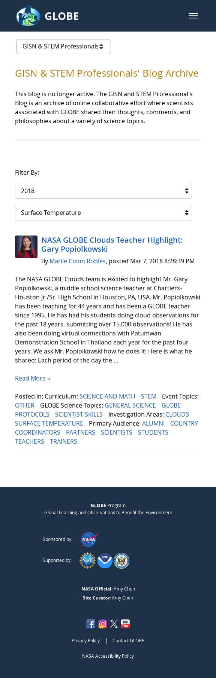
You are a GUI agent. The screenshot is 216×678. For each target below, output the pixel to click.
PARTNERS (81, 432)
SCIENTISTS (117, 432)
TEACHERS (30, 441)
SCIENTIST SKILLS (79, 414)
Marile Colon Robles (78, 261)
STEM (149, 396)
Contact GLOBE (128, 640)
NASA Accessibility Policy (108, 656)
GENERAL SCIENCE (131, 405)
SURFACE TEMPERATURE (50, 423)
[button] (193, 16)
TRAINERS (64, 441)
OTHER (25, 405)
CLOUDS (177, 414)
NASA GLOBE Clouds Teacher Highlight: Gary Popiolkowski (112, 244)
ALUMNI (154, 423)
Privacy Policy (86, 640)
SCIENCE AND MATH (108, 396)
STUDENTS (154, 432)
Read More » (32, 378)
